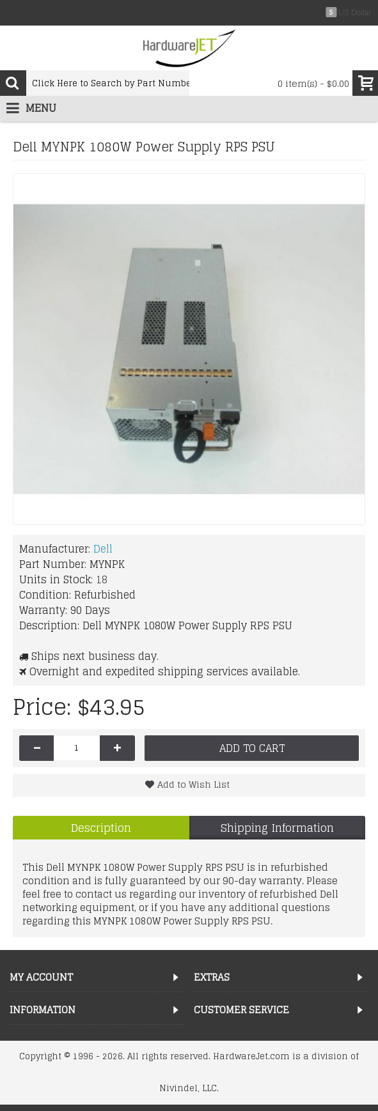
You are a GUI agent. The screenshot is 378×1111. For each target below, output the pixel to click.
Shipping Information (277, 828)
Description (101, 828)
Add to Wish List (193, 784)
